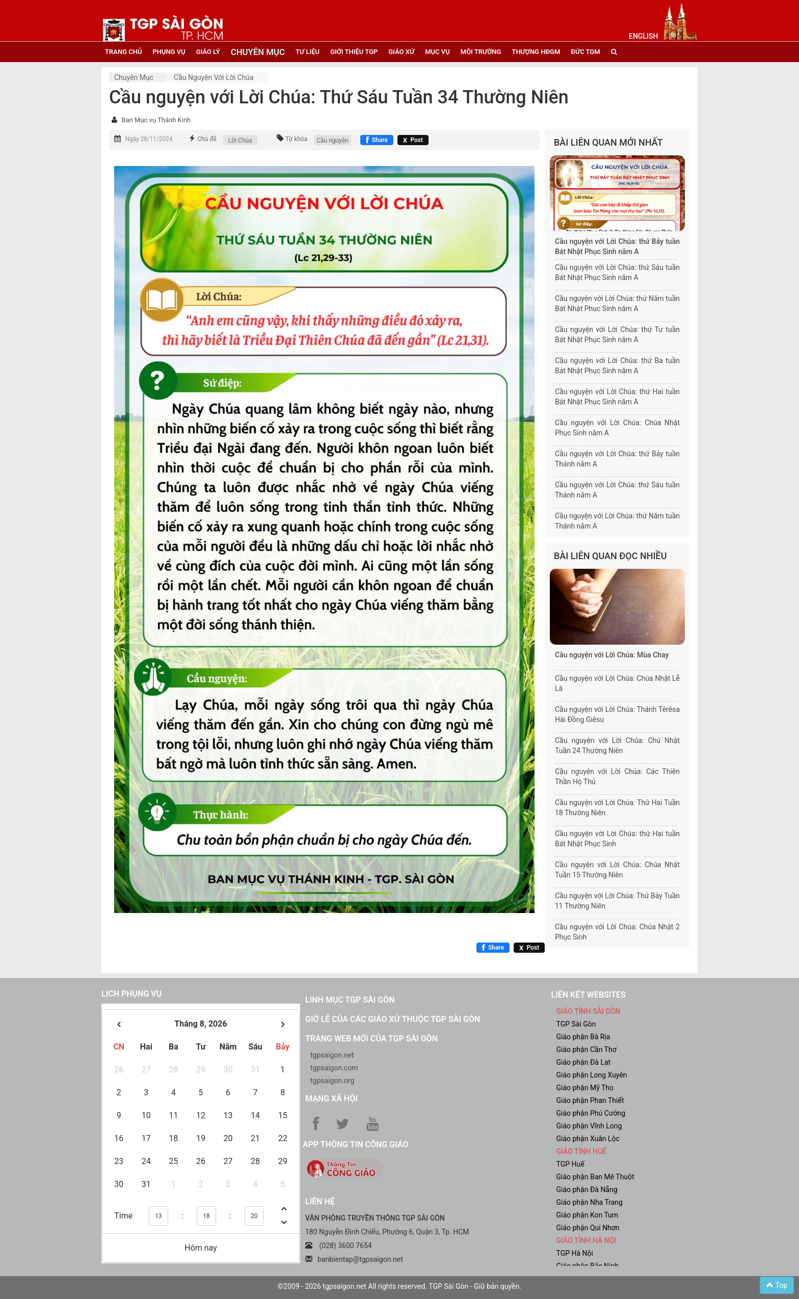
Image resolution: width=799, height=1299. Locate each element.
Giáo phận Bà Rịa (583, 1037)
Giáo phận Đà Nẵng (587, 1189)
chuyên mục (258, 52)
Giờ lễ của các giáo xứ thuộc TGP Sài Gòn (392, 1019)
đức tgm (585, 52)
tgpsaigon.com (334, 1068)
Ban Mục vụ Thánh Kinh (156, 120)
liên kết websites (588, 995)
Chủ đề (207, 139)
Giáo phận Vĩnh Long (589, 1126)
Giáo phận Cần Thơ (586, 1049)
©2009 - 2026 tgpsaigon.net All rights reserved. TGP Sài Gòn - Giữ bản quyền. (399, 1286)
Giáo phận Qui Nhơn (588, 1228)
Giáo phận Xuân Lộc (588, 1139)
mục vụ (437, 52)
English (643, 36)
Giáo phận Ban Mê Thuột (595, 1177)
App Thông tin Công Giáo (355, 1144)
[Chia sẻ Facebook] (376, 140)
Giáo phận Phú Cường (591, 1113)
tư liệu (307, 52)
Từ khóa (296, 139)
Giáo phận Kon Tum (587, 1215)
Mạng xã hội (331, 1098)
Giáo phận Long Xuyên (591, 1075)
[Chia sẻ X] (413, 140)
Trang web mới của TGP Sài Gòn (371, 1038)
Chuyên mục (133, 77)
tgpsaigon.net (332, 1055)
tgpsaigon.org (332, 1080)
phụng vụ (168, 52)
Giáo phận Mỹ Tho (585, 1088)
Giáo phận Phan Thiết (590, 1100)
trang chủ (123, 52)
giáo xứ (401, 52)
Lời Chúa (240, 140)
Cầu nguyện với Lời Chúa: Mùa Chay (612, 655)
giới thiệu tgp (354, 52)
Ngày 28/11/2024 (148, 139)
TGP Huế (570, 1164)
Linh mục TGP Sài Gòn (349, 1000)
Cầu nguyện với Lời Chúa (214, 77)
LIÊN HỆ (320, 1201)
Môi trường (481, 52)
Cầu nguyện (332, 140)
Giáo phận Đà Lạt (583, 1062)
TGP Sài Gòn (576, 1024)
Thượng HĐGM (536, 52)
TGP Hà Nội (574, 1253)
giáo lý (208, 52)
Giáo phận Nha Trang (589, 1202)
